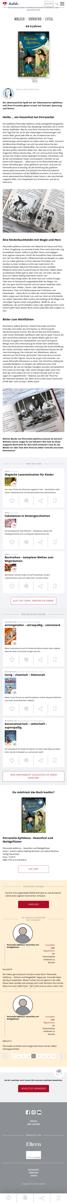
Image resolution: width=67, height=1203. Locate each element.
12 (38, 1056)
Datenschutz (33, 1170)
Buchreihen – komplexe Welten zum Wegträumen (29, 559)
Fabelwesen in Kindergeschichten (27, 516)
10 (28, 1056)
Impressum (33, 1173)
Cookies (33, 1176)
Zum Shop (33, 869)
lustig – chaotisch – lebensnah (25, 675)
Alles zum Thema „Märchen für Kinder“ (33, 600)
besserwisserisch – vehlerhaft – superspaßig (26, 725)
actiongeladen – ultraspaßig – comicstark (32, 625)
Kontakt (33, 1121)
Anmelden (33, 904)
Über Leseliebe (33, 1124)
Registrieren (48, 950)
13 (43, 1056)
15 (53, 1056)
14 (48, 1056)
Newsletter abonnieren (33, 1088)
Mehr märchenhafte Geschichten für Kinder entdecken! (33, 776)
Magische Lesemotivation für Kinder (29, 474)
